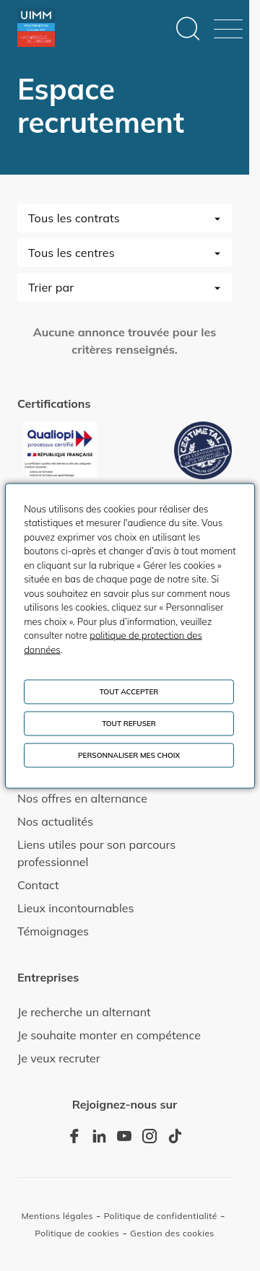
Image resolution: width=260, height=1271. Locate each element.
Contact (38, 885)
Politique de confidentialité (160, 1215)
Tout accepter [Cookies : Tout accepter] (129, 691)
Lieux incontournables (75, 908)
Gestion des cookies (172, 1233)
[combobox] (124, 218)
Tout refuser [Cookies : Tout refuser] (129, 723)
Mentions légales (56, 1215)
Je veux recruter (58, 1058)
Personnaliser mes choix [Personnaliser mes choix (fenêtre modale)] (129, 754)
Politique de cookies (77, 1233)
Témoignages (53, 931)
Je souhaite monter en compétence (109, 1035)
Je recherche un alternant (84, 1012)
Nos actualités (55, 821)
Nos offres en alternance (82, 798)
